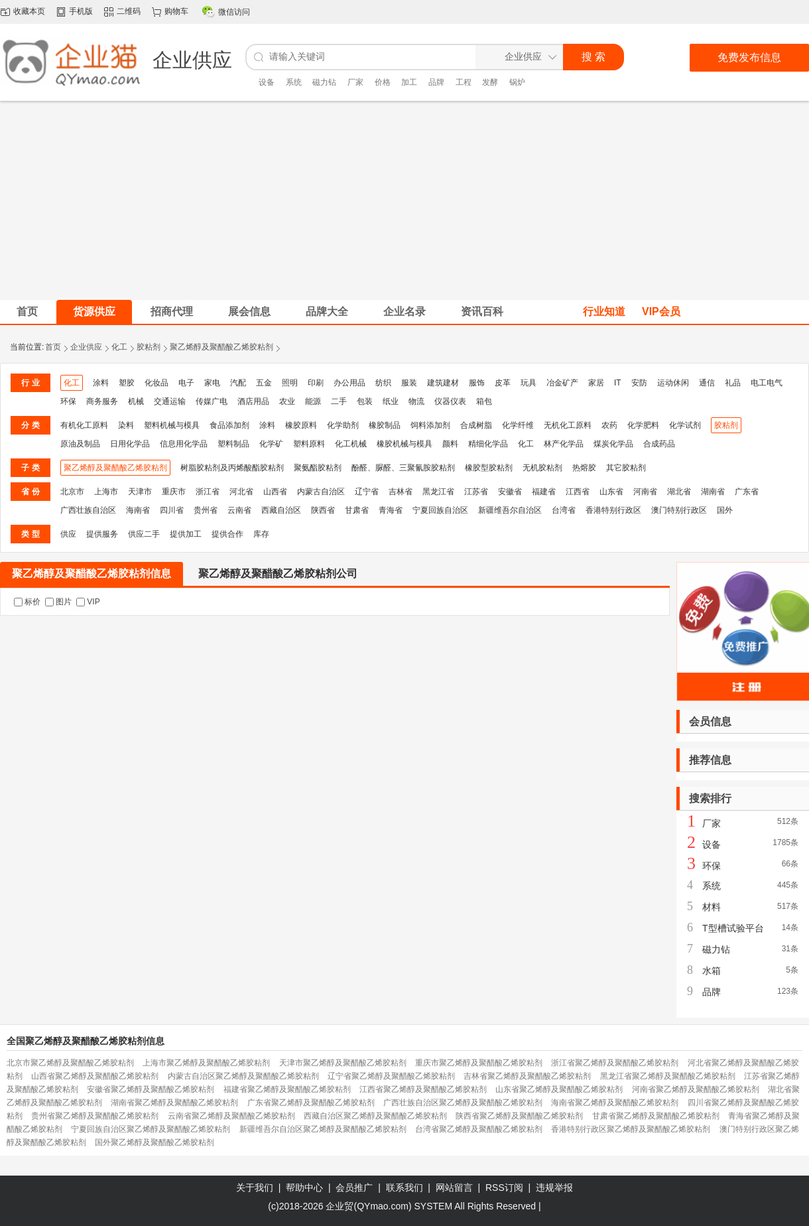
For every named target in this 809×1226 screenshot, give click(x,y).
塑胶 (127, 382)
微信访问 (234, 12)
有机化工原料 (84, 425)
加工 (409, 82)
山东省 (611, 491)
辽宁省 (367, 491)
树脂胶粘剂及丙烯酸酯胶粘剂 (232, 467)
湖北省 (679, 491)
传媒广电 (211, 401)
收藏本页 (29, 11)
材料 (711, 907)
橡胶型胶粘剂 (489, 467)
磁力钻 (324, 82)
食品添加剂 (229, 425)
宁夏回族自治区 (440, 510)
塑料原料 (309, 443)
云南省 (239, 510)
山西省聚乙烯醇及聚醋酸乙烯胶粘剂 (94, 1076)
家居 (596, 382)
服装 (409, 382)
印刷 (316, 382)
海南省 (138, 510)
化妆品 (156, 382)
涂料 (101, 382)
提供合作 (227, 534)
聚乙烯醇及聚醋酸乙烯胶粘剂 (221, 347)
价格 (383, 82)
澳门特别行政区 (679, 510)
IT (617, 382)
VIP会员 (661, 311)
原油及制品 (80, 443)
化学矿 (271, 443)
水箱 (711, 970)
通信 (707, 382)
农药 (609, 425)
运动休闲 (673, 382)
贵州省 (206, 510)
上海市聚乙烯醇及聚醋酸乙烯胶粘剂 (206, 1062)
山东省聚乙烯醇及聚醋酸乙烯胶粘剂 (559, 1089)
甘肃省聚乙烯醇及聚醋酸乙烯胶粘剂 (655, 1116)
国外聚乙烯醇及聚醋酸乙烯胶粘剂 (154, 1142)
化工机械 (351, 443)
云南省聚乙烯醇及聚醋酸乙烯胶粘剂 (231, 1116)
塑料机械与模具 (172, 425)
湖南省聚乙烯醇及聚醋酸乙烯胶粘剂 (174, 1102)
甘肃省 (357, 510)
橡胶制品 (385, 425)
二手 (339, 401)
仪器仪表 (450, 401)
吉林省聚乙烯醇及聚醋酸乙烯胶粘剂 (527, 1076)
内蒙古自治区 (321, 491)
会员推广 (354, 1187)
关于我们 (254, 1187)
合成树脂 (476, 425)
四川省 (172, 510)
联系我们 (404, 1187)
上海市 (106, 491)
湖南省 (713, 491)
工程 (463, 82)
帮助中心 (304, 1187)
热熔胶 (584, 467)
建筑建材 (443, 382)
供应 (68, 534)
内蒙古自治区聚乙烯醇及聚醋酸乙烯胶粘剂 (243, 1076)
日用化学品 (130, 443)
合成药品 (659, 443)
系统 (294, 82)
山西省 (275, 491)
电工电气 (766, 382)
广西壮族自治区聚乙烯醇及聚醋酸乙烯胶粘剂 (462, 1102)
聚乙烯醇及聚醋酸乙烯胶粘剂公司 (277, 573)
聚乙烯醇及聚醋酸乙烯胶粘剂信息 (91, 573)
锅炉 (517, 82)
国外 (725, 510)
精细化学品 (488, 443)
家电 (212, 382)
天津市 (140, 491)
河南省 (645, 491)
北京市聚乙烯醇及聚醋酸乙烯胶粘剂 (70, 1062)
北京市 (72, 491)
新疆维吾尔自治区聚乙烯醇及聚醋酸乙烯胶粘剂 (322, 1129)
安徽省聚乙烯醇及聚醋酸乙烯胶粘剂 (150, 1089)
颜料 (450, 443)
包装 (365, 401)
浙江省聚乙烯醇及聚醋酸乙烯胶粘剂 (614, 1062)
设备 (267, 82)
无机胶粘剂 (542, 467)
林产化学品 (564, 443)
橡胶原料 (301, 425)
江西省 (578, 491)
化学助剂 (343, 425)
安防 (639, 382)
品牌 (436, 82)
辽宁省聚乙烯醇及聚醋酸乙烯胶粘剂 (391, 1076)
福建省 (544, 491)
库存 (261, 534)
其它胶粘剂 (626, 467)
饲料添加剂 (430, 425)
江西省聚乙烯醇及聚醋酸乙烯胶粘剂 (423, 1089)
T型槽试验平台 (733, 928)
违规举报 (554, 1187)
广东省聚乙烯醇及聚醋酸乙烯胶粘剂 (311, 1102)
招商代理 (172, 311)
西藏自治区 (281, 510)
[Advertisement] (404, 200)
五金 (264, 382)
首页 (53, 347)
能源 (313, 401)
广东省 (747, 491)
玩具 (528, 382)
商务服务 (102, 401)
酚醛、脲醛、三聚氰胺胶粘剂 (403, 467)
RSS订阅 (504, 1187)
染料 (126, 425)
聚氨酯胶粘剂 (318, 467)
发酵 (490, 82)
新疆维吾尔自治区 (510, 510)
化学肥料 (643, 425)
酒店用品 (253, 401)
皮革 (503, 382)
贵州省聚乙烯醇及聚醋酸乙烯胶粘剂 (94, 1116)
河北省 (241, 491)
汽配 (238, 382)
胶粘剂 (148, 347)
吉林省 (400, 491)
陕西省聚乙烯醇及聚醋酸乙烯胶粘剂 (519, 1116)
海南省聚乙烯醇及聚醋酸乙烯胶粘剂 (614, 1102)
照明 (290, 382)
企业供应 (86, 347)
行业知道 (604, 311)
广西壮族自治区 (88, 510)
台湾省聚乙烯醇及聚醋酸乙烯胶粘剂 (478, 1129)
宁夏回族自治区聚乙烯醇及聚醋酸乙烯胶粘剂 (150, 1129)
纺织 (383, 382)
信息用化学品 (184, 443)
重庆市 (174, 491)
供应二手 (144, 534)
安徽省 (510, 491)
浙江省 (207, 491)
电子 (186, 382)
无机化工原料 (567, 425)
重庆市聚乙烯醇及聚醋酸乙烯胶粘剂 (478, 1062)
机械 (136, 401)
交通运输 (170, 401)
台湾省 (564, 510)
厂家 (355, 82)
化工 (119, 347)
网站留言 (454, 1187)
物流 (416, 401)
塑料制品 (233, 443)
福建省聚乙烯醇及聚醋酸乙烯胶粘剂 (287, 1089)
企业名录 (404, 311)
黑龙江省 (438, 491)
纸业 (391, 401)
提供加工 (186, 534)
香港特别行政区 (613, 510)
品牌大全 (327, 311)
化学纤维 (518, 425)
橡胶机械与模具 (404, 443)
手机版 (81, 11)
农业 (287, 401)
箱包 (484, 401)
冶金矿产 (562, 382)
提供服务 (102, 534)
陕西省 (323, 510)
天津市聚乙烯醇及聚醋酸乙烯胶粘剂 (342, 1062)
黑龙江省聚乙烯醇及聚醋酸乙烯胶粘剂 (667, 1076)
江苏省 (476, 491)
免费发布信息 (749, 57)
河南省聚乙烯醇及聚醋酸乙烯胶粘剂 (695, 1089)
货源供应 (94, 311)
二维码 (129, 11)
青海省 (391, 510)
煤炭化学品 (613, 443)
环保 (68, 401)
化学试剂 (685, 425)
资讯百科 (482, 311)
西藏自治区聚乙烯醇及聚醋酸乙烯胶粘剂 (375, 1116)
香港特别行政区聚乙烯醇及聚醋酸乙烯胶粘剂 (630, 1129)
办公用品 (349, 382)
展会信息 (249, 311)
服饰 (477, 382)
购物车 (176, 11)
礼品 (733, 382)
